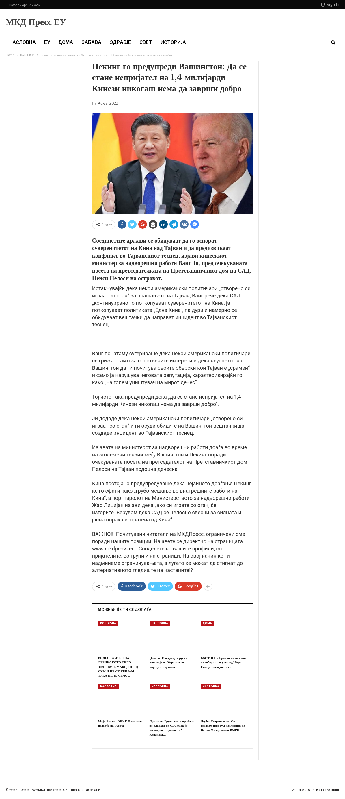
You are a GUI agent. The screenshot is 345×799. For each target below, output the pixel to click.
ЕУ (47, 42)
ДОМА (65, 42)
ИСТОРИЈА (173, 42)
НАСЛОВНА (22, 42)
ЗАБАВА (91, 42)
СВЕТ (145, 42)
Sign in (330, 4)
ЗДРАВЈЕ (120, 42)
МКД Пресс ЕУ (36, 21)
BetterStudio (327, 790)
